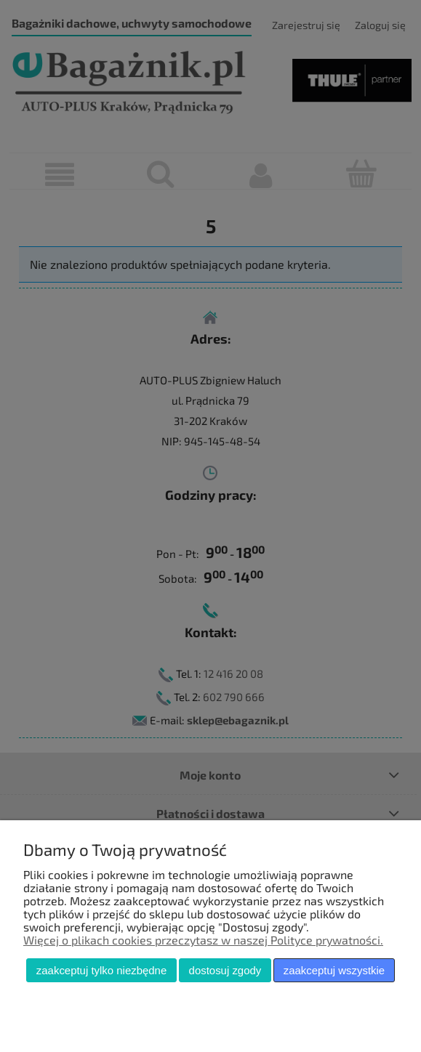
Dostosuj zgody (225, 970)
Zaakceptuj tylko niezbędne (101, 970)
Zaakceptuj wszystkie (334, 970)
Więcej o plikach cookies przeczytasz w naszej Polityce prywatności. (203, 940)
